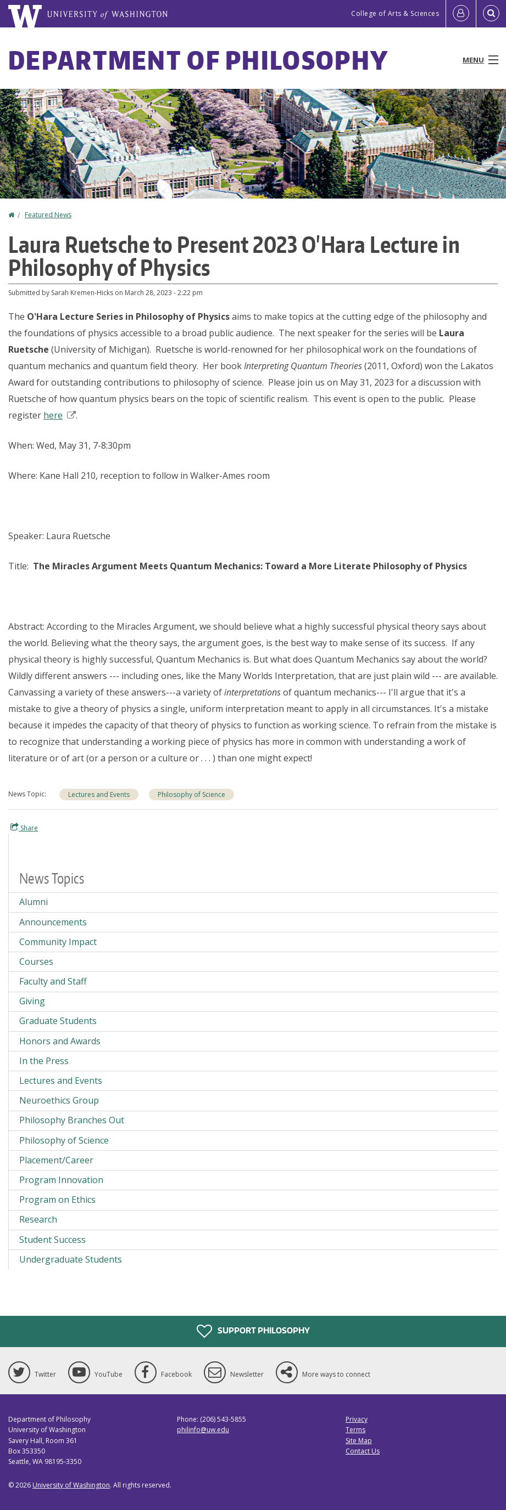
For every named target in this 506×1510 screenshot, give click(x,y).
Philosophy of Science (191, 794)
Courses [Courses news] (36, 961)
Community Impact (58, 942)
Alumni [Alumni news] (33, 902)
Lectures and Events (99, 794)
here (59, 415)
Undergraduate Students (70, 1259)
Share (24, 828)
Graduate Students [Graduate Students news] (58, 1021)
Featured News (48, 214)
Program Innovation (61, 1180)
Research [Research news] (38, 1219)
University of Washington (71, 1485)
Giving (32, 1001)
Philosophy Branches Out (71, 1120)
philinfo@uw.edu (203, 1429)
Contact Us (363, 1451)
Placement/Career (56, 1160)
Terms (355, 1429)
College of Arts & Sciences (395, 13)
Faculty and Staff (53, 981)
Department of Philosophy (198, 59)
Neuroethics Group (59, 1100)
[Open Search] (491, 13)
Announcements (53, 922)
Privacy (357, 1419)
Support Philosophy (253, 1331)
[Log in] (461, 13)
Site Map (359, 1440)
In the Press (44, 1061)
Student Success (52, 1240)
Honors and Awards (60, 1041)
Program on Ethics (57, 1200)
